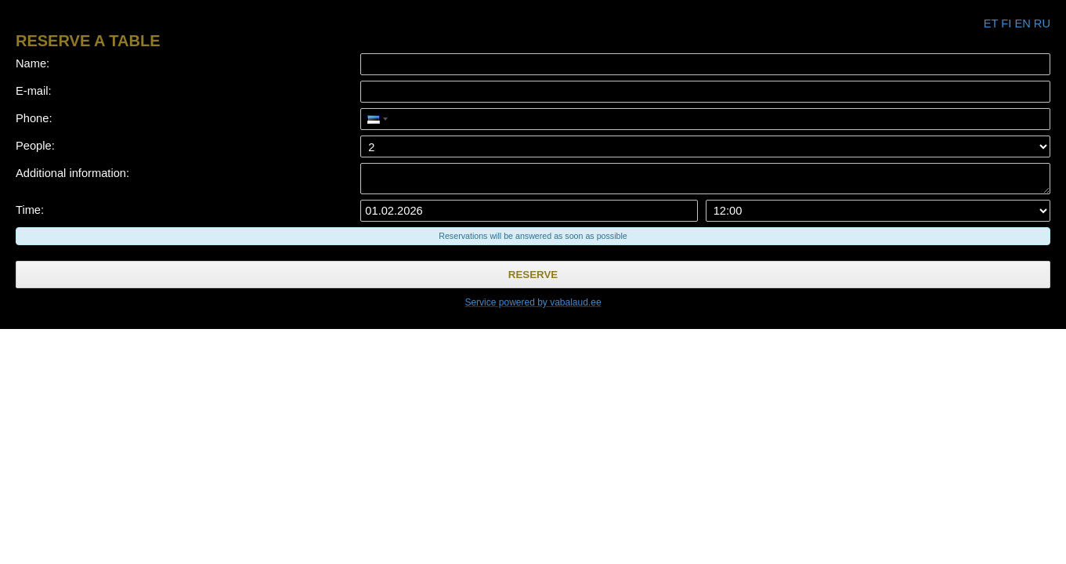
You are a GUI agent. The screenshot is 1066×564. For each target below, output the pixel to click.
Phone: (34, 118)
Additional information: (72, 173)
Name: (32, 63)
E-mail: (34, 91)
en (1022, 23)
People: (35, 145)
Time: (30, 210)
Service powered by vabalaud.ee (532, 302)
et (991, 23)
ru (1042, 23)
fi (1006, 23)
